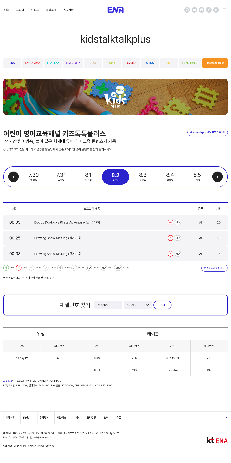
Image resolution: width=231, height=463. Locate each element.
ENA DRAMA (32, 62)
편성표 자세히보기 (213, 268)
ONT (169, 62)
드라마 (20, 10)
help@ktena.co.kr (42, 437)
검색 (162, 304)
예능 (6, 10)
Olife (112, 62)
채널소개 (51, 10)
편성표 (35, 10)
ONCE (93, 62)
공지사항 (68, 10)
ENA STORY (73, 62)
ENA (12, 62)
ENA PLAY (53, 62)
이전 (13, 177)
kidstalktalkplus (215, 62)
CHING (150, 62)
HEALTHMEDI (190, 62)
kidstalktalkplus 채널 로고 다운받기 (207, 132)
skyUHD (131, 62)
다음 (217, 177)
